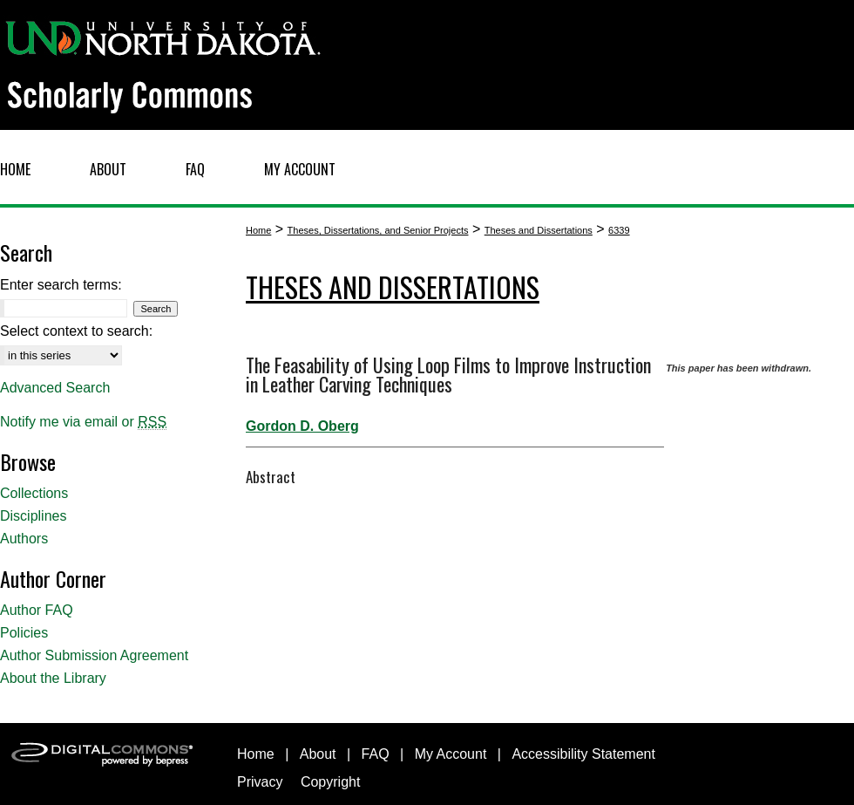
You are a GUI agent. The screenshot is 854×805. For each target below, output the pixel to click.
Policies (24, 632)
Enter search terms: (61, 284)
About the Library (53, 678)
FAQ (376, 754)
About (318, 754)
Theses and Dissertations (539, 230)
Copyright (330, 781)
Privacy (259, 781)
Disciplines (33, 515)
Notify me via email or (83, 422)
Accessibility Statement (583, 754)
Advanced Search (55, 387)
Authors (24, 538)
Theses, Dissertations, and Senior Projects (378, 230)
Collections (34, 493)
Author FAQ (36, 610)
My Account (451, 754)
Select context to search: (76, 331)
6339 (618, 230)
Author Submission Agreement (94, 655)
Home (258, 230)
